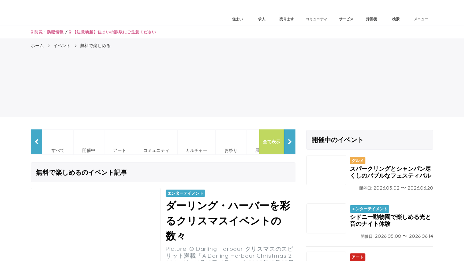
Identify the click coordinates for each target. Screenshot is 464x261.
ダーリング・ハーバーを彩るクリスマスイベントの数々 (228, 220)
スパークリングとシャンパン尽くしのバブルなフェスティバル (390, 172)
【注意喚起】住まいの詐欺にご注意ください (112, 31)
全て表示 (271, 141)
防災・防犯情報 (47, 31)
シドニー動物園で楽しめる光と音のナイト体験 (390, 220)
